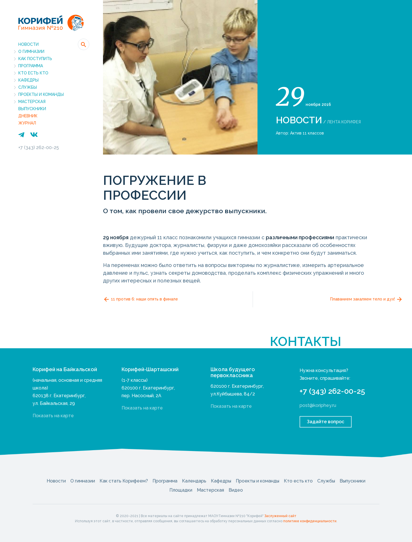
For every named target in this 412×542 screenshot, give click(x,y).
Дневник (27, 116)
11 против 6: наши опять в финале (140, 299)
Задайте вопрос (325, 421)
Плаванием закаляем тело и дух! (366, 299)
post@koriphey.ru (318, 405)
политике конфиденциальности (309, 521)
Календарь (194, 481)
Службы (27, 87)
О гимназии (31, 51)
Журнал (27, 123)
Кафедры (28, 80)
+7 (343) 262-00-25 (38, 147)
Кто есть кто (33, 73)
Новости (28, 44)
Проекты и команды (41, 94)
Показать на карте (53, 415)
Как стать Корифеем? (124, 481)
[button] (83, 44)
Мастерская (31, 101)
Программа (30, 66)
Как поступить (35, 58)
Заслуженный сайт (280, 516)
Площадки (180, 490)
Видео (236, 490)
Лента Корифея (344, 122)
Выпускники (32, 108)
